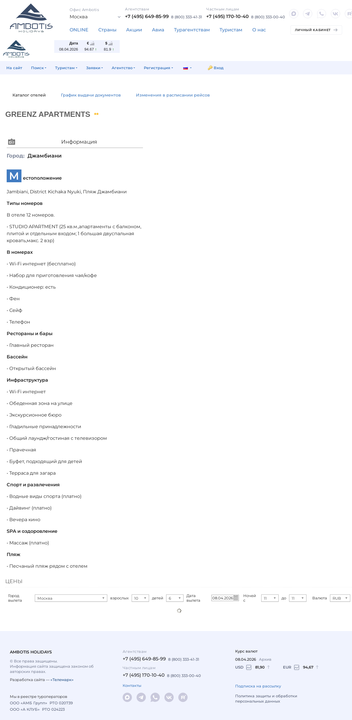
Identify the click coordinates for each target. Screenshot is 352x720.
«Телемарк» (62, 679)
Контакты (132, 685)
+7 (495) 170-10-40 (227, 16)
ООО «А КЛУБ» (25, 709)
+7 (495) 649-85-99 (147, 16)
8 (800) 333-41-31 (186, 17)
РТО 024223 (53, 709)
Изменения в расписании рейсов (173, 95)
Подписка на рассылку (258, 686)
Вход (219, 67)
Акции (134, 30)
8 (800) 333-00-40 (268, 17)
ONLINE (79, 30)
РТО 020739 (61, 703)
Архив (265, 659)
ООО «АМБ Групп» (28, 703)
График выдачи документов (91, 95)
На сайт (14, 67)
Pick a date (235, 597)
